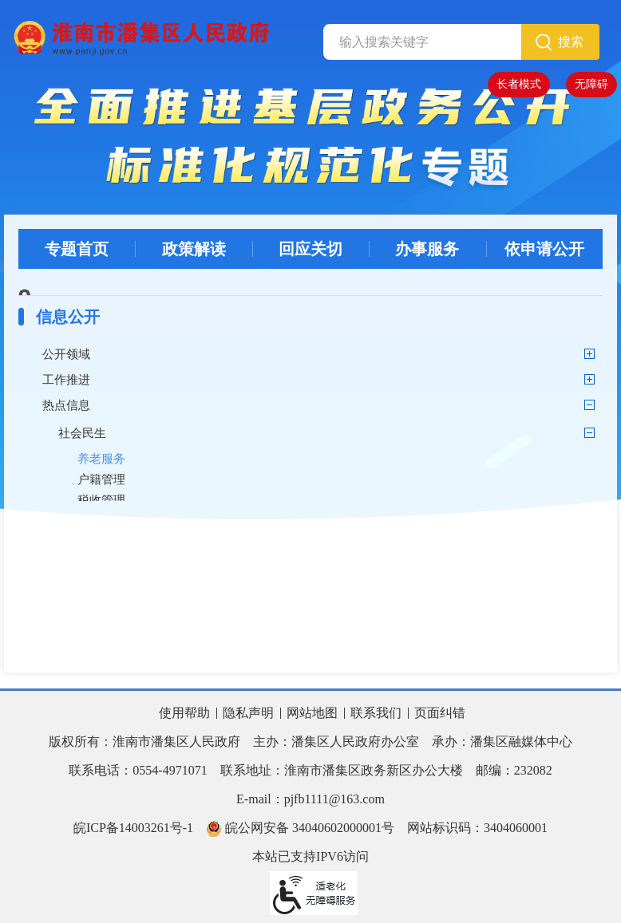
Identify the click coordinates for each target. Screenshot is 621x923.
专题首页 (77, 249)
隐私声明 (248, 713)
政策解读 (194, 249)
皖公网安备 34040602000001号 (300, 829)
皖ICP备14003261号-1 (133, 827)
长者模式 (518, 84)
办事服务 (427, 249)
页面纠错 (439, 713)
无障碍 (591, 84)
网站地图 (312, 713)
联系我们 (375, 713)
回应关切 (310, 249)
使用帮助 (184, 713)
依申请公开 (544, 249)
